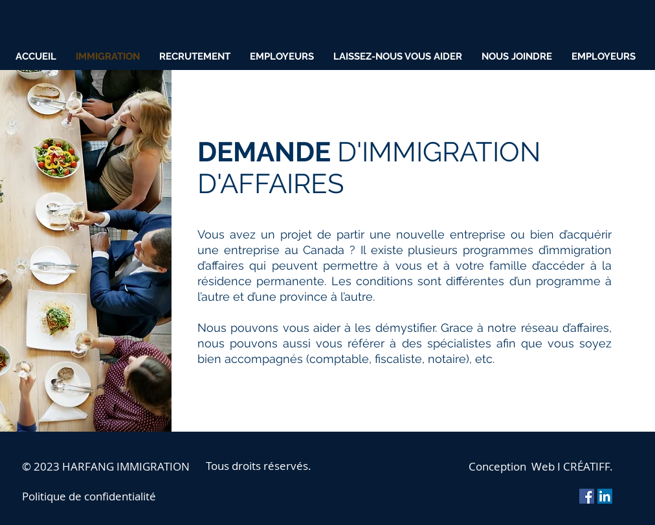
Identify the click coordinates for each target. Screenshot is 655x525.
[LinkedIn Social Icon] (604, 496)
